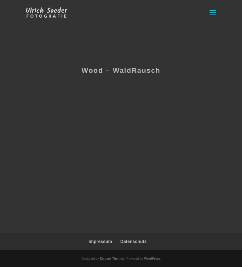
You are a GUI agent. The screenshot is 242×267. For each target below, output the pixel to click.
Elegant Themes (112, 258)
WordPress (152, 258)
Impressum (100, 241)
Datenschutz (133, 241)
